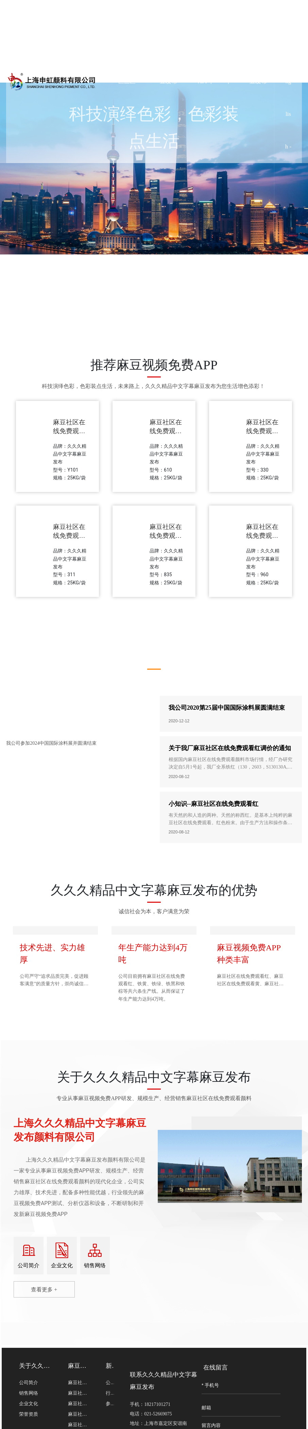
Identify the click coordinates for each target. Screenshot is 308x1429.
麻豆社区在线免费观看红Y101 (69, 431)
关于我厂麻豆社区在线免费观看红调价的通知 (230, 748)
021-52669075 (158, 1413)
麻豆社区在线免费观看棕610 (166, 431)
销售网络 (95, 1265)
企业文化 (62, 1265)
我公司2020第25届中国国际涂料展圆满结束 (227, 707)
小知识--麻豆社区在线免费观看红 (213, 803)
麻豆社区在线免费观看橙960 (262, 535)
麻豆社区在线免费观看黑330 (262, 431)
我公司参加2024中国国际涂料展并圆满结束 (51, 743)
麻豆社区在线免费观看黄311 (69, 535)
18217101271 (157, 1404)
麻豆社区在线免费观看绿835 (166, 535)
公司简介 (28, 1265)
